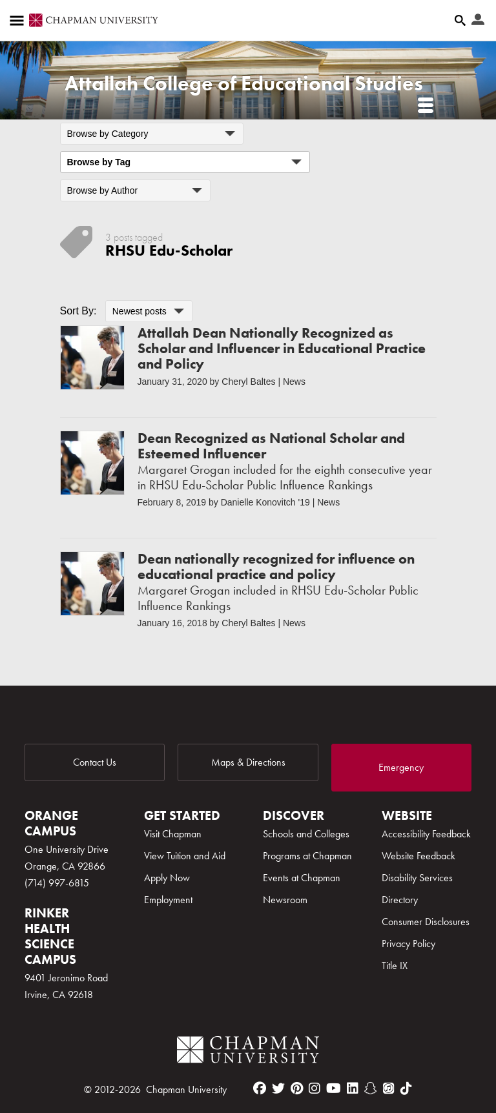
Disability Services (417, 877)
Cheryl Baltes (248, 381)
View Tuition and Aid (184, 856)
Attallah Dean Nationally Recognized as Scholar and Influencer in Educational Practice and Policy (282, 348)
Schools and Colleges (306, 834)
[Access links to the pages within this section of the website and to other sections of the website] (19, 20)
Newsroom (285, 899)
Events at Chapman (301, 877)
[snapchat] (370, 1088)
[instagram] (314, 1088)
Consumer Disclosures (426, 921)
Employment (168, 899)
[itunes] (389, 1088)
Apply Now (167, 877)
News (294, 381)
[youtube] (333, 1088)
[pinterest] (297, 1088)
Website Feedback (418, 856)
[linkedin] (352, 1088)
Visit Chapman (173, 834)
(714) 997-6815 (57, 883)
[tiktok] (406, 1088)
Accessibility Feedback (426, 834)
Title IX (395, 965)
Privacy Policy (408, 943)
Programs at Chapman (307, 856)
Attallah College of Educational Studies (244, 83)
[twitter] (278, 1088)
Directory (400, 899)
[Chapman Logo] (248, 1052)
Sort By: (78, 310)
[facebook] (259, 1088)
